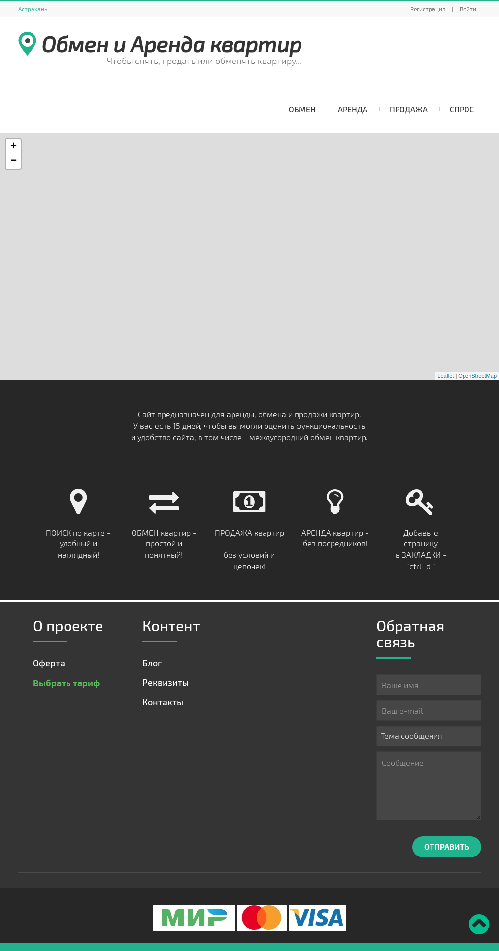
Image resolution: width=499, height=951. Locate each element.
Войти (468, 8)
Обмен (302, 109)
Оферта (49, 662)
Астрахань (32, 8)
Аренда (352, 109)
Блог (152, 662)
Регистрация (427, 8)
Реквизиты (165, 682)
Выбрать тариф (66, 682)
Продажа (409, 109)
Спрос (462, 109)
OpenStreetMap (477, 376)
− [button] (13, 161)
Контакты (162, 702)
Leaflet (445, 376)
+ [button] (13, 146)
